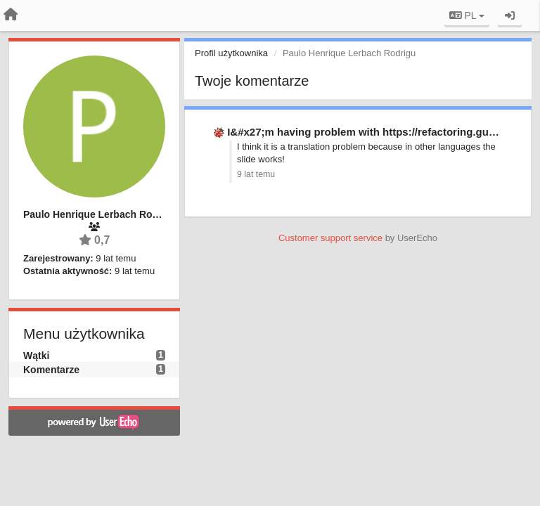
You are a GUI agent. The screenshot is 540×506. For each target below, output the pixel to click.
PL (466, 15)
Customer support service (330, 238)
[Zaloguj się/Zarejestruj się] (509, 15)
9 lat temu (256, 174)
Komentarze (51, 369)
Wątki (36, 355)
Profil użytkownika (231, 53)
